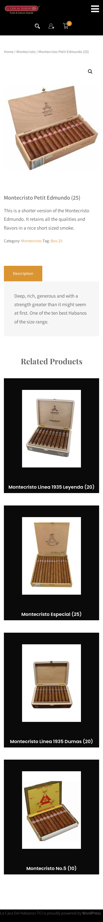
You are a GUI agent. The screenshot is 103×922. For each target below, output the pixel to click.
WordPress (91, 913)
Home (8, 51)
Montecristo (26, 51)
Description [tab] (23, 273)
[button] (90, 71)
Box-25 (57, 241)
